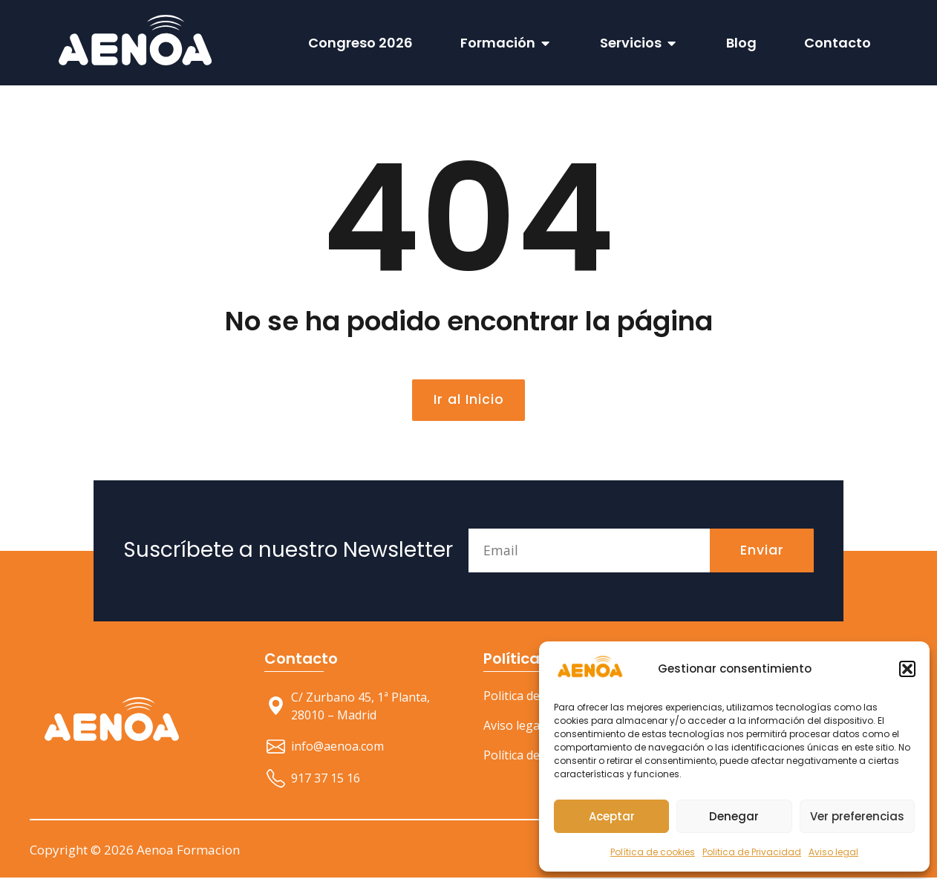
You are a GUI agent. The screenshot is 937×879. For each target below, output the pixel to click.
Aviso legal (833, 852)
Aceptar (612, 816)
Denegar (734, 816)
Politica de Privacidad (751, 852)
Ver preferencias (857, 816)
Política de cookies (652, 852)
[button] (907, 668)
